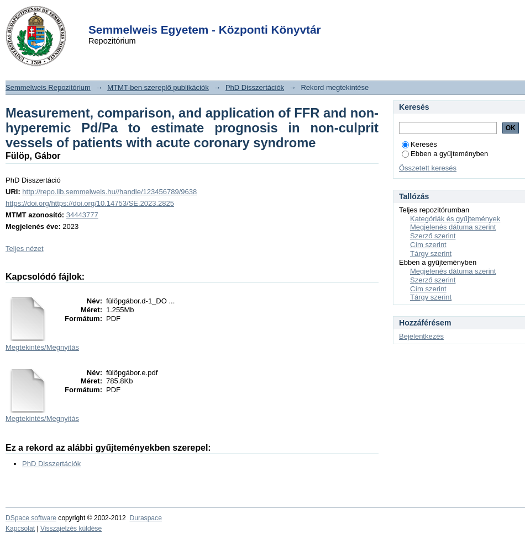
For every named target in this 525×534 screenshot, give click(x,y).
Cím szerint (428, 245)
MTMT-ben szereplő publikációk (158, 87)
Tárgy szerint (431, 253)
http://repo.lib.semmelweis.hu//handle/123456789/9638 (109, 192)
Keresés (419, 144)
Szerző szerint (432, 236)
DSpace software (31, 518)
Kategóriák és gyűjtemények (455, 219)
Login (242, 16)
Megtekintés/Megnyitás (42, 347)
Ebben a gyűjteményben (445, 153)
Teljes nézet (25, 248)
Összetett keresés (427, 168)
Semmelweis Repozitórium (48, 87)
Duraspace (145, 518)
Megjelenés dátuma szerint (453, 227)
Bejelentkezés (421, 336)
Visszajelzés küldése (71, 528)
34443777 (82, 215)
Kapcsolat (20, 528)
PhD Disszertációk (254, 87)
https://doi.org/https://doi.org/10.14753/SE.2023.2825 (90, 203)
